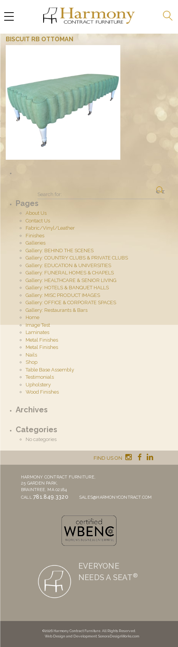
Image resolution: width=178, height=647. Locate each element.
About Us (36, 213)
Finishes (35, 235)
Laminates (37, 332)
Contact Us (38, 221)
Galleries (35, 243)
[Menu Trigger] (9, 16)
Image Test (38, 325)
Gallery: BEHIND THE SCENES (60, 250)
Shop (31, 362)
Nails (31, 355)
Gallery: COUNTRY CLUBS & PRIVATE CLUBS (77, 258)
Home (32, 317)
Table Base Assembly (50, 370)
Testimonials (40, 377)
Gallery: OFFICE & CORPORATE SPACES (71, 302)
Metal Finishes (42, 340)
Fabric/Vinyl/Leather (50, 228)
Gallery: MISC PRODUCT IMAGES (63, 295)
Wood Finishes (42, 392)
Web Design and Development (71, 636)
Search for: (49, 194)
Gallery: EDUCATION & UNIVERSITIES (68, 265)
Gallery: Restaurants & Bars (56, 310)
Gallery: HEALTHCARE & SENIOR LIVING (71, 280)
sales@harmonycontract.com (115, 497)
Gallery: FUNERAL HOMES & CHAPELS (70, 273)
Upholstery (38, 385)
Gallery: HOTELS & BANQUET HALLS (67, 287)
